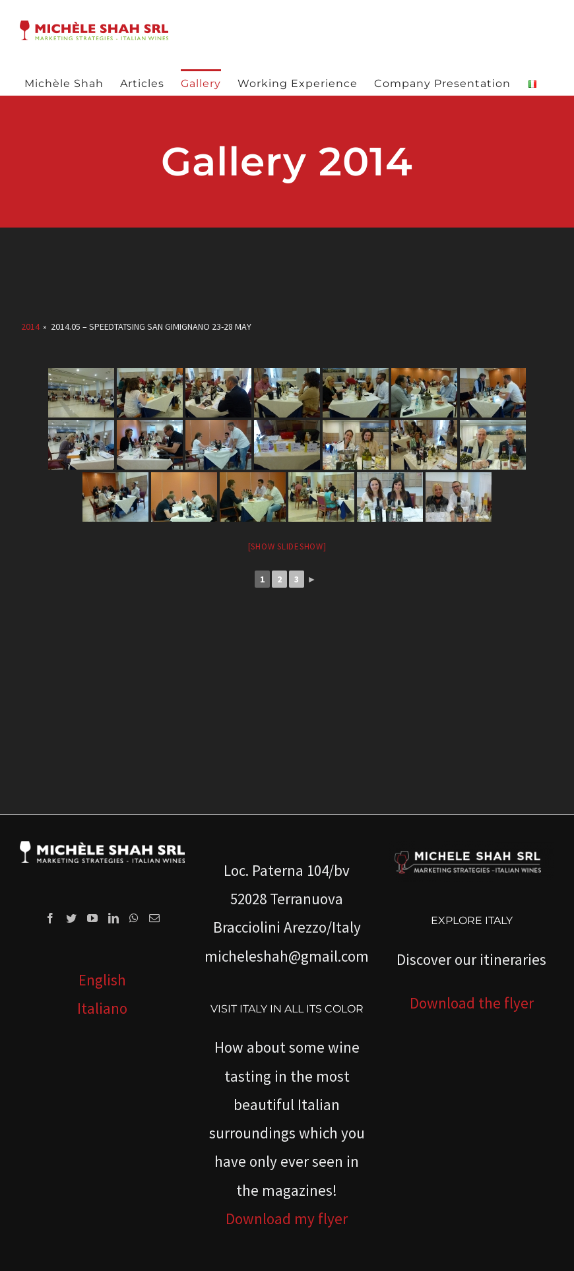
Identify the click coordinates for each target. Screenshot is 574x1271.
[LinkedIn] (113, 918)
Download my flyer (287, 1218)
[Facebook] (50, 918)
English (102, 979)
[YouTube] (92, 918)
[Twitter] (71, 918)
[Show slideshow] (287, 546)
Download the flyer (472, 1002)
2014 (30, 326)
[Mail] (154, 918)
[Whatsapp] (134, 918)
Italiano (102, 1008)
